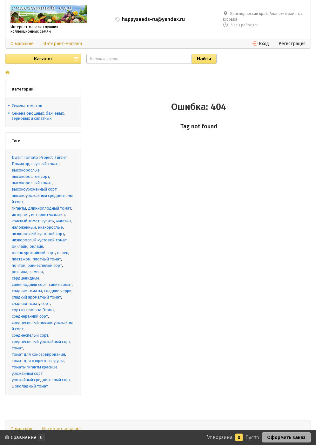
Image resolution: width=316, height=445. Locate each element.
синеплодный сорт (29, 284)
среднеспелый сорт (30, 335)
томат (17, 348)
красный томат (25, 221)
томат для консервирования (38, 354)
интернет (20, 214)
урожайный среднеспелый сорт (41, 379)
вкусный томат (45, 163)
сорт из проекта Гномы (33, 309)
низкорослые (50, 227)
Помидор (20, 163)
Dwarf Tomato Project (32, 157)
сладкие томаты (27, 290)
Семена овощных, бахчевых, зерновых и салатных (38, 116)
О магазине (22, 43)
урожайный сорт (27, 373)
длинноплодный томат (49, 208)
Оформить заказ (286, 437)
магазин (63, 221)
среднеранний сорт (30, 316)
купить (48, 221)
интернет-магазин (48, 214)
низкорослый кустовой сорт (38, 233)
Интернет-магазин (62, 43)
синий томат (60, 284)
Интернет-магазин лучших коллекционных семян (34, 29)
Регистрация (292, 43)
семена (36, 271)
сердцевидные (25, 278)
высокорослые (26, 170)
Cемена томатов (27, 105)
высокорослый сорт (30, 176)
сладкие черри (57, 290)
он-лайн (19, 246)
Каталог (43, 59)
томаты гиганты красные (34, 367)
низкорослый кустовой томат (39, 240)
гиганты (19, 208)
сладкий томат (25, 303)
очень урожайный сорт (33, 252)
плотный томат (47, 259)
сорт (45, 303)
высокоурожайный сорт (34, 189)
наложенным (24, 227)
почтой (18, 265)
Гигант (61, 157)
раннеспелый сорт (45, 265)
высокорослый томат (32, 182)
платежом (21, 259)
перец (62, 252)
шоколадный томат (30, 386)
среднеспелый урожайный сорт (41, 341)
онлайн (36, 246)
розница (19, 271)
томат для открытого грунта (38, 360)
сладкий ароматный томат (36, 297)
